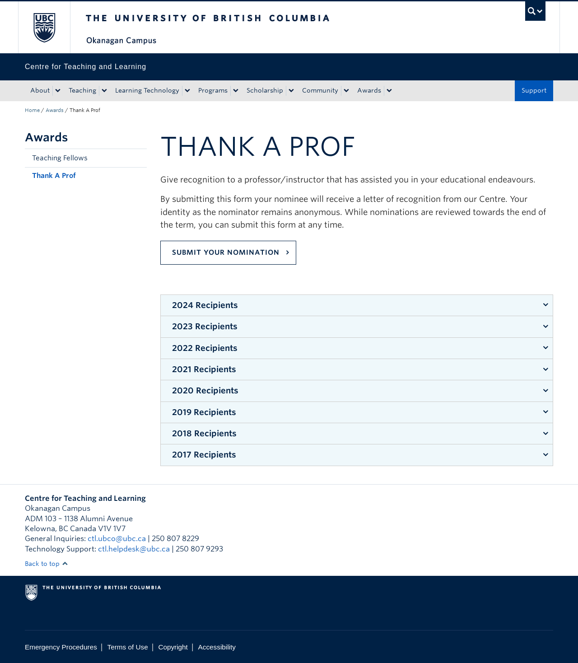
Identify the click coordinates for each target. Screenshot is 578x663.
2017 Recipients (204, 454)
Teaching (82, 90)
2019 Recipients (204, 412)
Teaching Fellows (60, 158)
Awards (369, 90)
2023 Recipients (205, 326)
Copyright (172, 647)
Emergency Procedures (61, 647)
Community (320, 90)
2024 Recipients (205, 305)
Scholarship (265, 90)
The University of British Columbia (44, 27)
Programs (213, 90)
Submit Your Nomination (226, 252)
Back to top (46, 563)
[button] (138, 158)
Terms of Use (127, 647)
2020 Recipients (205, 390)
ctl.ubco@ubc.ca (117, 538)
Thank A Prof (54, 176)
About (40, 90)
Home (32, 110)
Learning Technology (147, 90)
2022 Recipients (205, 348)
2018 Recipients (204, 433)
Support (534, 90)
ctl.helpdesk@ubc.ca (134, 549)
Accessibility (217, 647)
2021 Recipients (204, 369)
